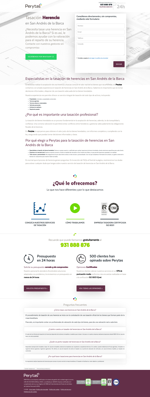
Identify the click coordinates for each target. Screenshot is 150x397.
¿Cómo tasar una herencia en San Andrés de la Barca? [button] (75, 310)
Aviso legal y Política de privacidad (38, 389)
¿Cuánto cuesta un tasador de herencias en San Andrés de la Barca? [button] (75, 329)
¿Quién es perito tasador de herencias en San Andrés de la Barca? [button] (75, 342)
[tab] (75, 310)
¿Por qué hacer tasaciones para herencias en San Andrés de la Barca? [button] (75, 356)
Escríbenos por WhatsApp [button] (41, 57)
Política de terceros (66, 389)
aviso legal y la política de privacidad (98, 58)
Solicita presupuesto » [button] (36, 288)
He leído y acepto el (92, 58)
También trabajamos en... (29, 368)
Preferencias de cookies (30, 392)
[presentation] (91, 64)
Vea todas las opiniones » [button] (91, 288)
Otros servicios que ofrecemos (43, 368)
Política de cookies (54, 389)
